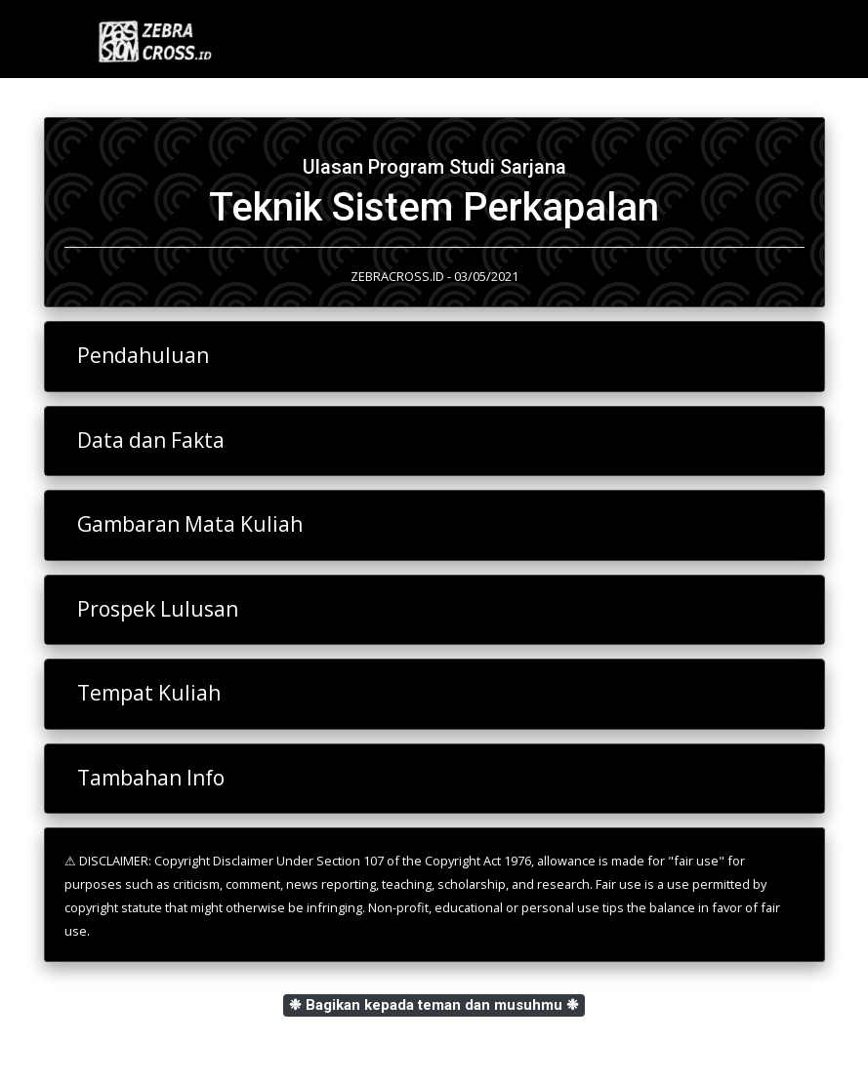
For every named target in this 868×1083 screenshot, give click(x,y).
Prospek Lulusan (157, 608)
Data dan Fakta (151, 440)
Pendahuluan (143, 355)
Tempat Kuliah (149, 692)
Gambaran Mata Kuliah (190, 524)
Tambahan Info (151, 777)
